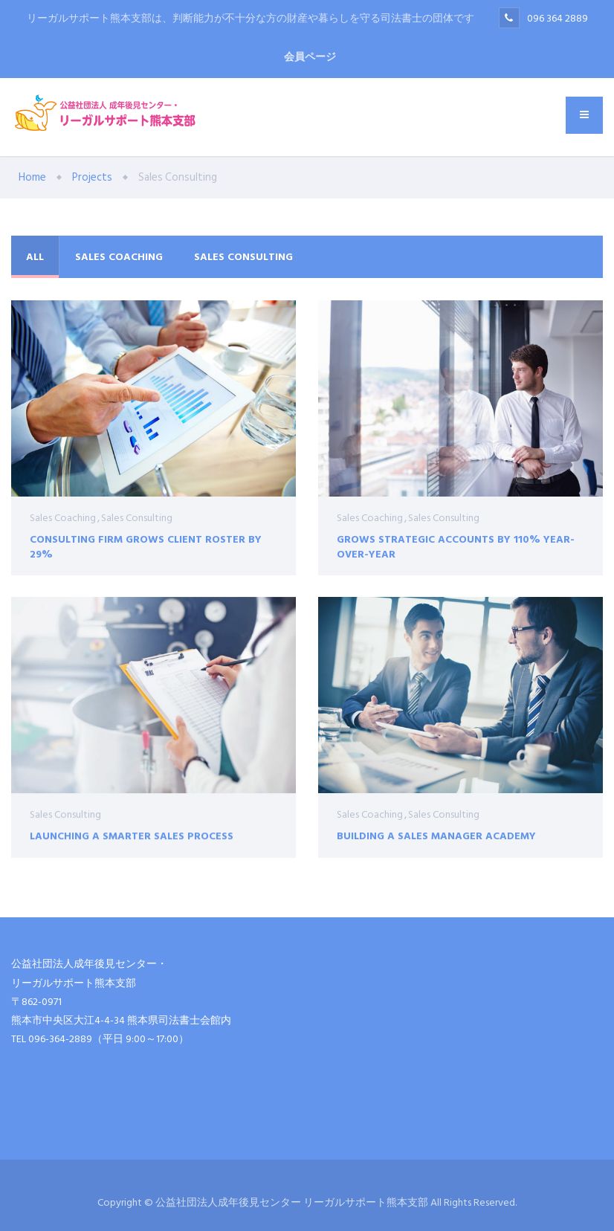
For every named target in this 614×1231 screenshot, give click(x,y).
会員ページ (310, 56)
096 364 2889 (557, 18)
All (35, 256)
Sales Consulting (243, 256)
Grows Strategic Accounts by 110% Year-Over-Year (456, 546)
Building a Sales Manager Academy (436, 841)
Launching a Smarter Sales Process (131, 844)
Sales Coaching (119, 256)
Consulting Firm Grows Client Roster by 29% (146, 546)
